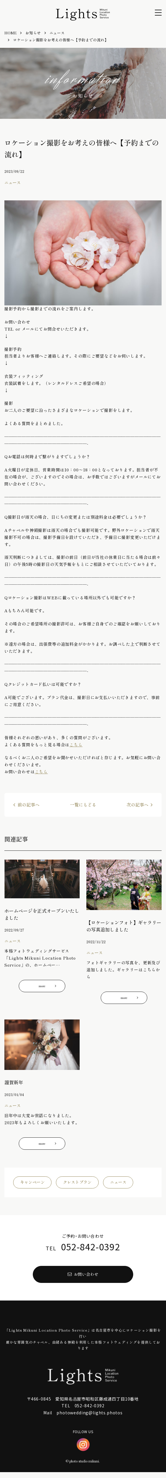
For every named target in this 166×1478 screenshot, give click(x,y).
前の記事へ (29, 805)
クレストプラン (77, 1186)
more (49, 987)
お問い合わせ (83, 1279)
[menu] (158, 12)
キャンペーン (32, 1186)
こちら (76, 745)
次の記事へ (137, 805)
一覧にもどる (83, 805)
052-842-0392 (90, 1250)
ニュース (118, 1186)
